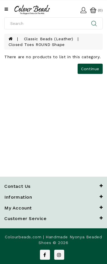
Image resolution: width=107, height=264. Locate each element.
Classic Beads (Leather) (48, 39)
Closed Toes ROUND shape (37, 44)
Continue (90, 68)
